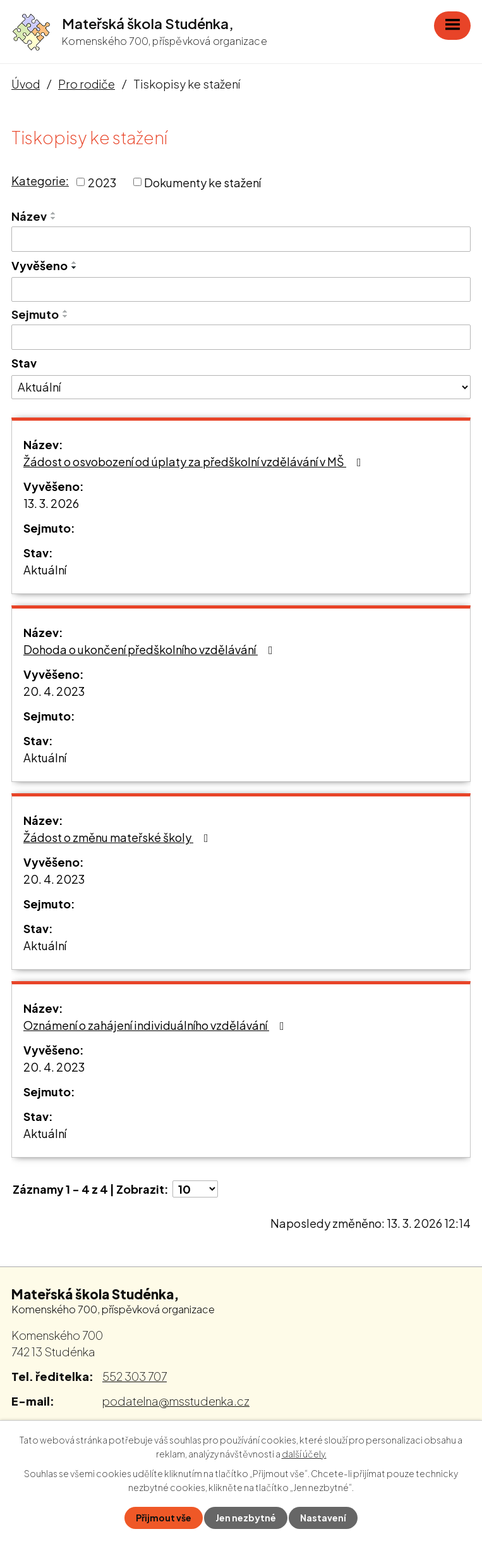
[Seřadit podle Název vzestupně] (54, 213)
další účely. (304, 1453)
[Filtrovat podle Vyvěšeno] (241, 289)
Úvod (25, 84)
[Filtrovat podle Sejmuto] (241, 337)
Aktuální (44, 569)
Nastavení (323, 1517)
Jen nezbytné (245, 1517)
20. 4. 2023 (54, 691)
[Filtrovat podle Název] (241, 239)
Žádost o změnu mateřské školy (118, 837)
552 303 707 (134, 1376)
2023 (102, 182)
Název (29, 216)
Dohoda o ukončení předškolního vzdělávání (150, 649)
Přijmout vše (163, 1517)
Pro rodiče (86, 84)
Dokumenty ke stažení (202, 182)
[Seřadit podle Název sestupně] (54, 218)
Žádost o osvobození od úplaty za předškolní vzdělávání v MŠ (194, 461)
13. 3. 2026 (51, 503)
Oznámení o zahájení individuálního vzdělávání (156, 1025)
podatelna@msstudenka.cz (176, 1401)
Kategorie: (40, 180)
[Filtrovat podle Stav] (241, 387)
